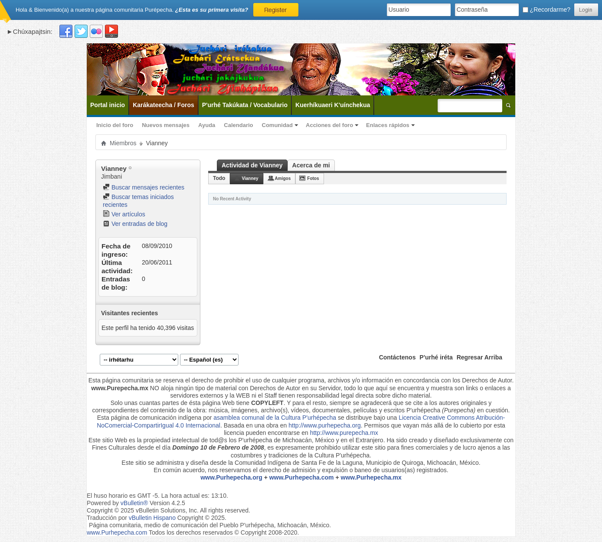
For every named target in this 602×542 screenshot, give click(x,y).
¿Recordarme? (546, 9)
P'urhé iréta (435, 357)
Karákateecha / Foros (163, 104)
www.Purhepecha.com (301, 477)
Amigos (283, 178)
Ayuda (206, 125)
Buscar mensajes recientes (143, 187)
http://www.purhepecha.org (324, 425)
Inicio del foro (114, 125)
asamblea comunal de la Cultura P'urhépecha (274, 417)
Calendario (238, 125)
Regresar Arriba (479, 357)
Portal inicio (107, 104)
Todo (219, 178)
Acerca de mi (311, 165)
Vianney (250, 178)
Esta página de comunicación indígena (149, 417)
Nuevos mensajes (166, 125)
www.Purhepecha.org (231, 477)
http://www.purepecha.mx (344, 432)
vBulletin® (134, 503)
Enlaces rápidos (387, 125)
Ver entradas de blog (135, 223)
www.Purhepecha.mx (371, 477)
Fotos (313, 178)
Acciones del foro (329, 125)
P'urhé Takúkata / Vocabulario (245, 104)
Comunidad (277, 125)
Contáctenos (397, 357)
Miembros (123, 143)
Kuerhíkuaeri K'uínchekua (332, 104)
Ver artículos (124, 214)
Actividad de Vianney (252, 165)
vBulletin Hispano (152, 517)
